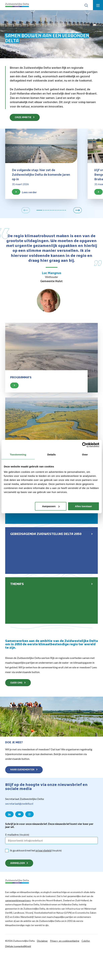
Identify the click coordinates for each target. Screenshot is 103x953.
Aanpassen (51, 506)
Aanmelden (17, 863)
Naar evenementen (22, 769)
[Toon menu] (98, 5)
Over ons (16, 683)
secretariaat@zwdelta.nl (19, 803)
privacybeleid (43, 850)
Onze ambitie (23, 117)
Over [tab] (85, 454)
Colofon (86, 940)
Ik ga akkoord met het (36, 850)
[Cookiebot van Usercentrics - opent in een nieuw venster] (84, 444)
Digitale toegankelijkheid (18, 946)
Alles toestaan (83, 506)
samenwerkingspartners (18, 900)
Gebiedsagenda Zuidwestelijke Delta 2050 (45, 534)
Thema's (17, 584)
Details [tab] (51, 454)
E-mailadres (17, 834)
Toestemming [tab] (18, 454)
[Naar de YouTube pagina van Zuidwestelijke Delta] (19, 814)
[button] (25, 210)
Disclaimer (42, 940)
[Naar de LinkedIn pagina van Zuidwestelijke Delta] (9, 814)
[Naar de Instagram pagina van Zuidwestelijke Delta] (29, 814)
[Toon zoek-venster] (86, 5)
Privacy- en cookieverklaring (64, 940)
